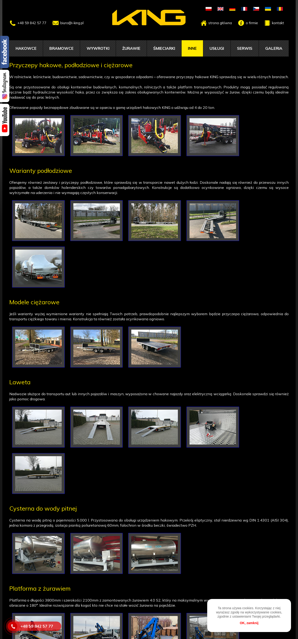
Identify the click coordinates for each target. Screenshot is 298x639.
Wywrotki (98, 48)
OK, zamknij (249, 623)
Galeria (273, 48)
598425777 (142, 620)
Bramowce (61, 48)
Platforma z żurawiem (40, 484)
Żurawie (131, 48)
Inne (192, 48)
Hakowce (26, 48)
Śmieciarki (164, 48)
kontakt (278, 23)
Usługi (217, 48)
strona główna (220, 23)
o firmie (252, 23)
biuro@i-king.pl (72, 23)
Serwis (244, 48)
